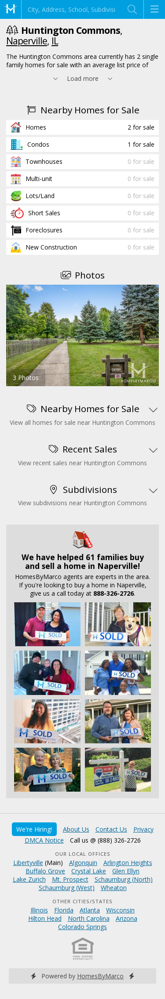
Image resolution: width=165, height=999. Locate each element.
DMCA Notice (44, 840)
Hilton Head (45, 918)
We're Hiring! (34, 829)
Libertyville (28, 862)
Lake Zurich (29, 879)
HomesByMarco (100, 976)
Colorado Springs (82, 927)
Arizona (126, 918)
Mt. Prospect (70, 879)
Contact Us (111, 829)
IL (54, 40)
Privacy (143, 829)
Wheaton (114, 887)
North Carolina (89, 918)
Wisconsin (120, 910)
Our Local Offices (82, 854)
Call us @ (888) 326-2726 (105, 840)
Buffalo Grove (45, 871)
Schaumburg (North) (124, 879)
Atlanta (90, 910)
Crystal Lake (88, 871)
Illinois (39, 910)
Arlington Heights (127, 862)
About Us (76, 829)
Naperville (26, 40)
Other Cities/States (82, 901)
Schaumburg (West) (67, 887)
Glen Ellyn (125, 871)
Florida (63, 910)
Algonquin (83, 862)
